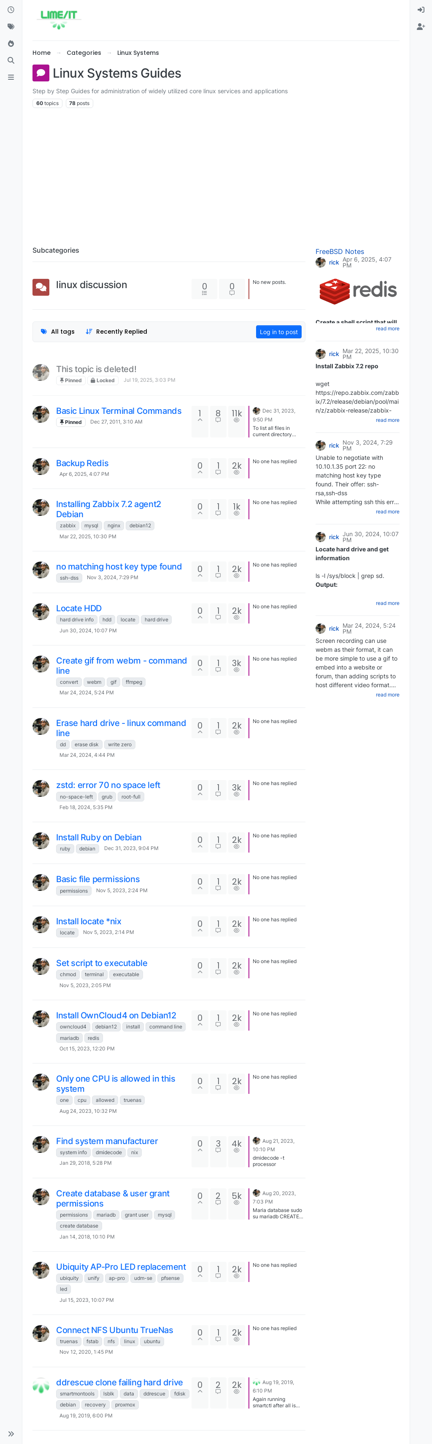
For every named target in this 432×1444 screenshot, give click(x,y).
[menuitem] (421, 10)
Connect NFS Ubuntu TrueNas (114, 1330)
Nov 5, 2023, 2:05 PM (85, 985)
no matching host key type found (119, 566)
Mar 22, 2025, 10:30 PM (87, 536)
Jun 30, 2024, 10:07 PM (88, 630)
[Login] (421, 10)
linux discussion (91, 284)
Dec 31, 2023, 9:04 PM (131, 848)
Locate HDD (79, 608)
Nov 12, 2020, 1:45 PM (86, 1352)
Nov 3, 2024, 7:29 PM (112, 577)
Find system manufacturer (107, 1141)
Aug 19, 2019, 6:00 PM (86, 1415)
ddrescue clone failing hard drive (119, 1382)
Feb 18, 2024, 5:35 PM (86, 807)
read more (388, 328)
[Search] (11, 60)
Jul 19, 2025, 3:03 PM (150, 380)
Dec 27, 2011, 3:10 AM (116, 421)
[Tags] (11, 27)
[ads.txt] (11, 77)
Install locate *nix (88, 921)
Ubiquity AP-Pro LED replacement (121, 1267)
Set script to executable (101, 963)
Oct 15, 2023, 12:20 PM (87, 1048)
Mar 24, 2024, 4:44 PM (87, 755)
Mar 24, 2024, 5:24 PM (86, 692)
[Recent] (11, 10)
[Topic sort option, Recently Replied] (116, 331)
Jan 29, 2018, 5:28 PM (85, 1163)
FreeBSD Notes (340, 251)
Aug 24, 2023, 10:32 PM (88, 1111)
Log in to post (279, 331)
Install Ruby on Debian (98, 837)
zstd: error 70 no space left (108, 785)
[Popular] (11, 44)
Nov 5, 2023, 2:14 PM (108, 932)
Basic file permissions (98, 879)
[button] (11, 1434)
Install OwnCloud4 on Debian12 (116, 1015)
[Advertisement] (216, 174)
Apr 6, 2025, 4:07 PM (84, 474)
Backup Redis (82, 463)
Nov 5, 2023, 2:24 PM (122, 890)
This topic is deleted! (96, 369)
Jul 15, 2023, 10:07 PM (86, 1300)
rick (334, 262)
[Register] (421, 27)
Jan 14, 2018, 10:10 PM (87, 1236)
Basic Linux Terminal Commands (118, 411)
